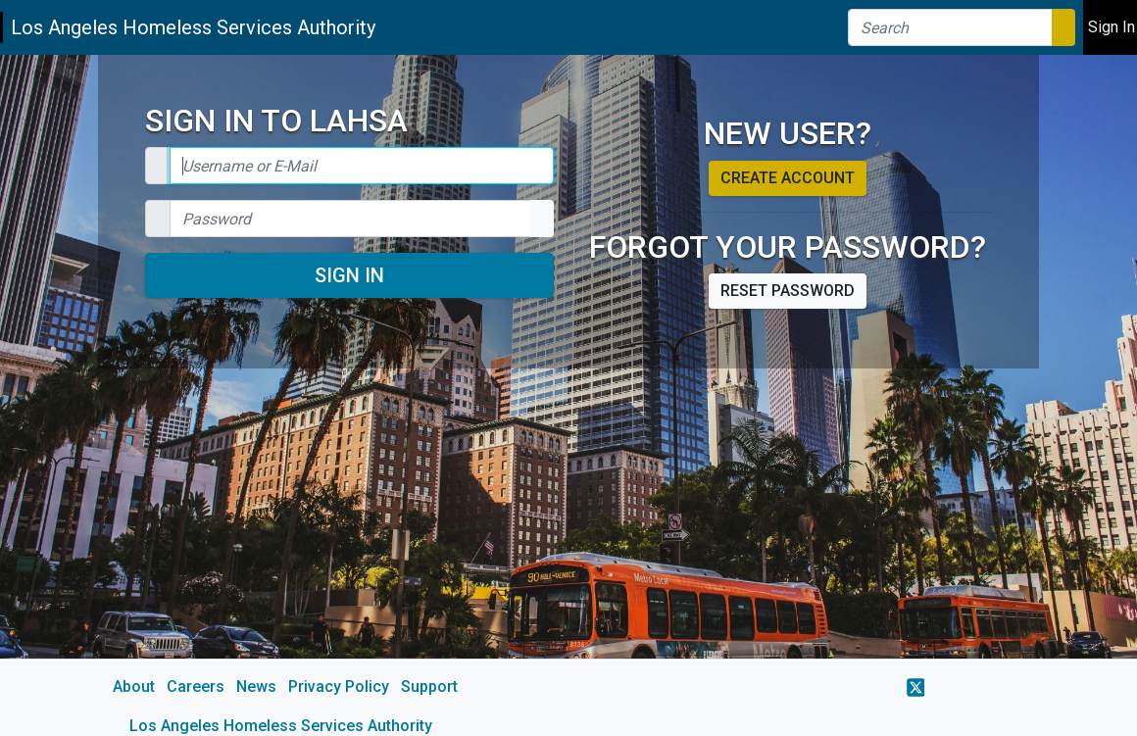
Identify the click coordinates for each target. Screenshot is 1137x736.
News (256, 686)
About (134, 686)
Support (429, 686)
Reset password (787, 290)
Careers (195, 686)
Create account (787, 178)
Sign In (349, 275)
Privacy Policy (338, 686)
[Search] (950, 27)
